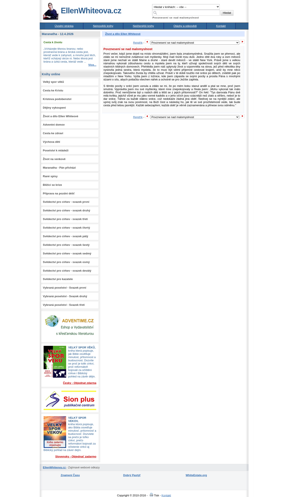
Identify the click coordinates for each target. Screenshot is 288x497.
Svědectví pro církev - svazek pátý (65, 236)
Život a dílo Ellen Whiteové (60, 116)
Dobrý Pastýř (132, 475)
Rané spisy (50, 176)
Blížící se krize (52, 184)
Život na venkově (54, 159)
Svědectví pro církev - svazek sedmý (67, 253)
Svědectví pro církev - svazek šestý (66, 244)
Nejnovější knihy (103, 26)
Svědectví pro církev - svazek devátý (67, 270)
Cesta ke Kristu (53, 90)
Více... (92, 64)
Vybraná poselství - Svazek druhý (65, 296)
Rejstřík (138, 42)
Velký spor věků (53, 81)
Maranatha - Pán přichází (59, 167)
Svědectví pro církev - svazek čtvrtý (66, 227)
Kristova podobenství (57, 99)
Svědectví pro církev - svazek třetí (65, 219)
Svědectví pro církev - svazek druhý (66, 210)
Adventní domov (54, 124)
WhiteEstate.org (196, 475)
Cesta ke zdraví (53, 133)
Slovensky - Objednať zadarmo (75, 456)
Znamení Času (70, 475)
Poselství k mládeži (56, 150)
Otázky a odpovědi (185, 26)
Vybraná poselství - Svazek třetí (64, 304)
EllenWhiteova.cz (82, 10)
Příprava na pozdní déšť (59, 193)
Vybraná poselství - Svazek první (64, 287)
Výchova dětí (51, 141)
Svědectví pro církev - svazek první (66, 201)
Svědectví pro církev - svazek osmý (66, 262)
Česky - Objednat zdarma (79, 383)
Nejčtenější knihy (143, 26)
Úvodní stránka (64, 26)
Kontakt (221, 26)
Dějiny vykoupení (54, 107)
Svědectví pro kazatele (58, 279)
